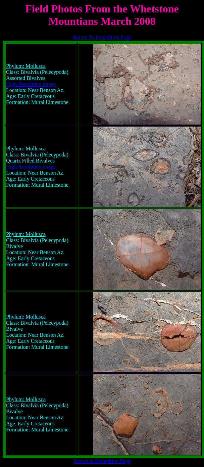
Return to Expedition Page (101, 461)
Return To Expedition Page (102, 37)
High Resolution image (31, 84)
